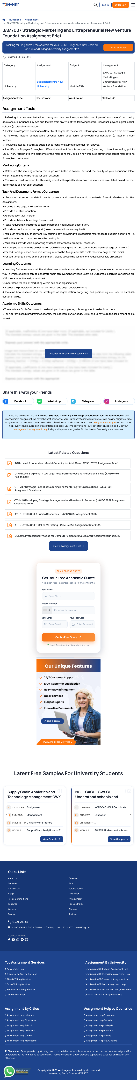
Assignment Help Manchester (21, 1040)
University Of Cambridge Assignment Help (108, 973)
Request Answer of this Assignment (68, 353)
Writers (12, 909)
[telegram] (22, 939)
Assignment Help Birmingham (21, 1020)
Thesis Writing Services (18, 979)
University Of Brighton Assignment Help (106, 968)
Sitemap (73, 909)
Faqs (71, 883)
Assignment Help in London (20, 1015)
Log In (105, 4)
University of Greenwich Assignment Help (107, 979)
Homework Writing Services (20, 989)
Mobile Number (49, 603)
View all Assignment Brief (68, 545)
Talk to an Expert (118, 47)
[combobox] (47, 610)
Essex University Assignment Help (104, 994)
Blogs (11, 893)
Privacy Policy (76, 898)
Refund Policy (76, 888)
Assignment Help (14, 968)
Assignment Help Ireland (97, 1035)
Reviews (73, 914)
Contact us (14, 888)
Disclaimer (74, 893)
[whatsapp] (17, 939)
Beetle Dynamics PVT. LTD (75, 1073)
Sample (12, 914)
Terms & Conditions (18, 898)
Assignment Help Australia (98, 1030)
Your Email (47, 617)
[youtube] (13, 939)
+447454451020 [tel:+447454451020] (18, 922)
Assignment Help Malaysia (98, 1025)
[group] (34, 816)
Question (73, 878)
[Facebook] (9, 939)
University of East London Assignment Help (108, 989)
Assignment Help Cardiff (18, 1035)
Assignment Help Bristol (18, 1025)
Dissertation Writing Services (21, 973)
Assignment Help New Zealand (100, 1040)
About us (13, 878)
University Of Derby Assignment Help (105, 984)
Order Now (120, 4)
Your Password (77, 617)
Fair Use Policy (76, 903)
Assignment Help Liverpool (20, 1030)
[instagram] (26, 939)
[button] (95, 4)
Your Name (47, 589)
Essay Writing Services (17, 984)
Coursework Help (15, 994)
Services (12, 883)
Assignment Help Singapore (99, 1015)
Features (12, 903)
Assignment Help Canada (98, 1020)
